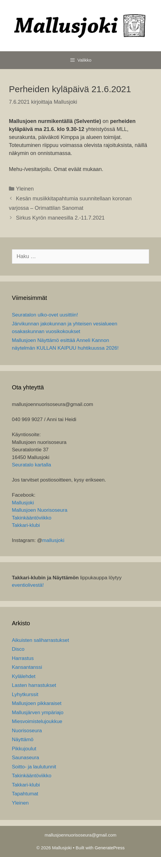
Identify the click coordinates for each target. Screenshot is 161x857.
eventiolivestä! (28, 585)
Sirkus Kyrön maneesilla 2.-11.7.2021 (60, 218)
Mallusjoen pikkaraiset (36, 703)
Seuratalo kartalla (31, 465)
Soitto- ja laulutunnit (34, 767)
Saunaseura (25, 757)
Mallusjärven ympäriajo (37, 712)
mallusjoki (53, 540)
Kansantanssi (27, 667)
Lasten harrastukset (34, 685)
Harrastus (23, 658)
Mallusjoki (23, 503)
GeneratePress (110, 847)
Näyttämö (23, 739)
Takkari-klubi (26, 525)
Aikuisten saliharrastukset (40, 640)
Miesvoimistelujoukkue (37, 721)
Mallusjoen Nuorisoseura (39, 510)
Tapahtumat (25, 794)
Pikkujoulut (24, 749)
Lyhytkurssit (25, 694)
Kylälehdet (23, 676)
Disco (18, 649)
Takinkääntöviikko (31, 518)
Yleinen (25, 189)
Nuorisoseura (27, 730)
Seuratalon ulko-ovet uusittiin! (45, 315)
